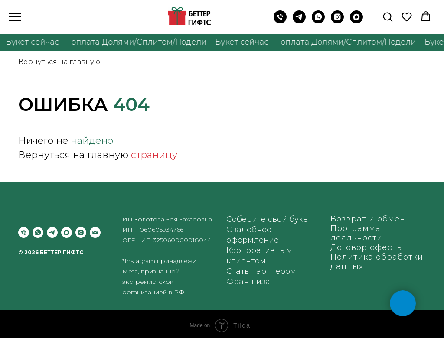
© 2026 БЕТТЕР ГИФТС (50, 252)
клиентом (246, 261)
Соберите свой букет (269, 219)
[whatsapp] (38, 232)
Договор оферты (367, 247)
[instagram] (337, 21)
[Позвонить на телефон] (280, 21)
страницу (154, 155)
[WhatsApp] (318, 21)
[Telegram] (299, 21)
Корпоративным (259, 250)
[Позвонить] (23, 232)
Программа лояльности (356, 233)
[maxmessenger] (356, 21)
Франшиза (248, 281)
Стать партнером (261, 271)
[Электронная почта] (95, 232)
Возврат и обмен (367, 219)
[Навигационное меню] (15, 17)
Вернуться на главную (59, 62)
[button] (387, 16)
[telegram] (52, 232)
